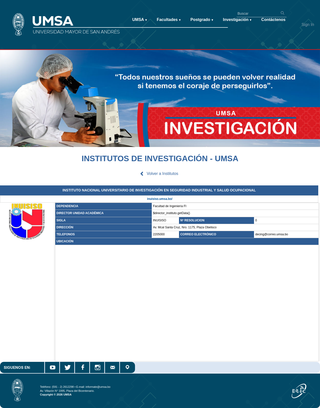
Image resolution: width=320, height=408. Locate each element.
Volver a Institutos (162, 173)
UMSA (139, 19)
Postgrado (201, 19)
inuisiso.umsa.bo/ (159, 199)
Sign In (308, 24)
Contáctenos (273, 19)
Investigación (237, 19)
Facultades (168, 19)
